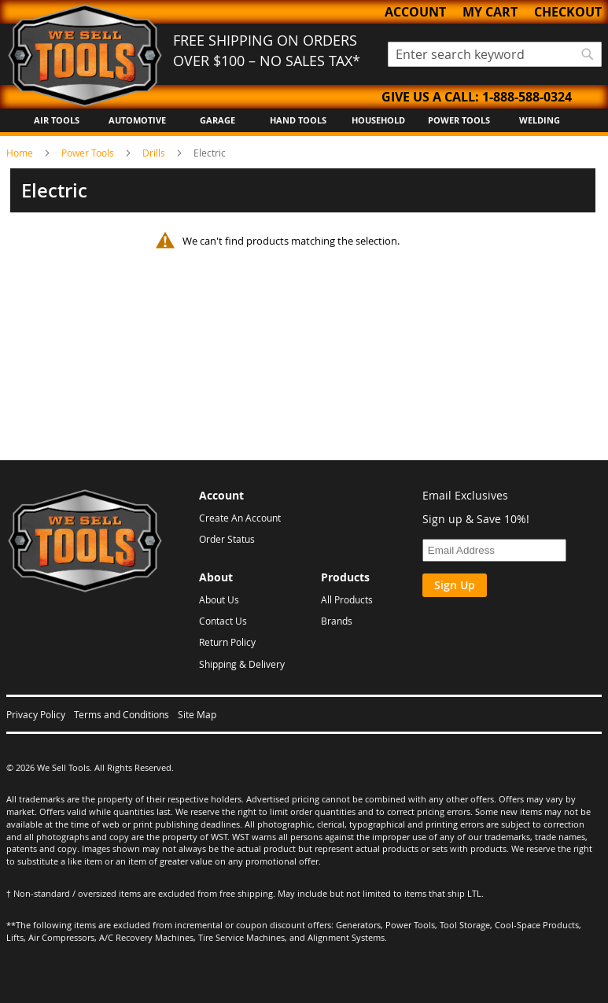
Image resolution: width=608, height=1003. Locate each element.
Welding (539, 120)
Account (415, 11)
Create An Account (240, 517)
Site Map (197, 714)
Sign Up (454, 584)
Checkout (568, 11)
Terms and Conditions (121, 714)
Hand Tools (298, 120)
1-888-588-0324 (527, 96)
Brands (336, 620)
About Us (219, 599)
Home (20, 152)
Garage (217, 120)
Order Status (227, 539)
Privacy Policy (35, 714)
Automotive (137, 120)
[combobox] (495, 54)
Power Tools (459, 120)
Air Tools (56, 120)
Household (378, 120)
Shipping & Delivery (242, 664)
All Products (347, 599)
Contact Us (223, 620)
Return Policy (227, 642)
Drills (155, 152)
